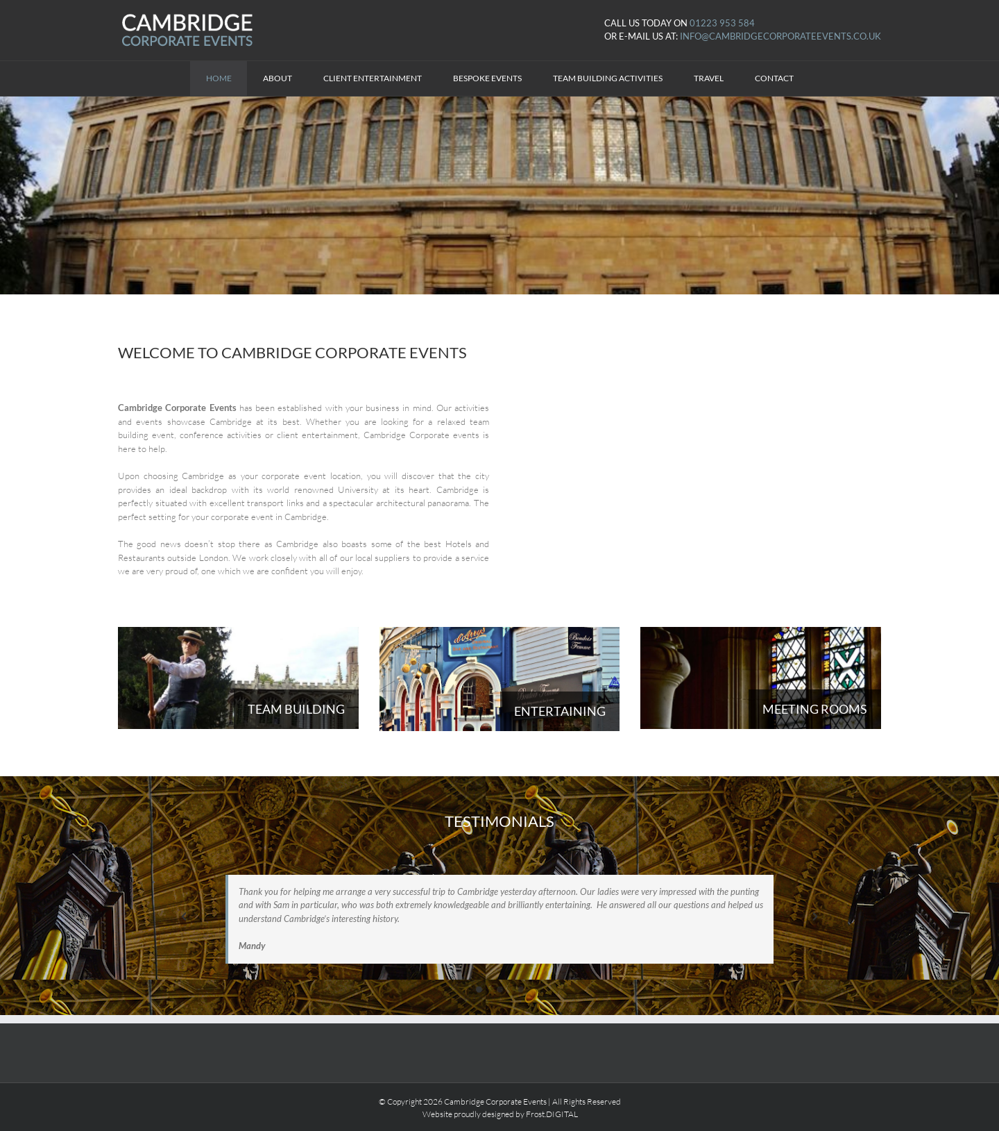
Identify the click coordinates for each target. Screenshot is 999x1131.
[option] (499, 910)
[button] (184, 916)
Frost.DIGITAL (552, 1114)
